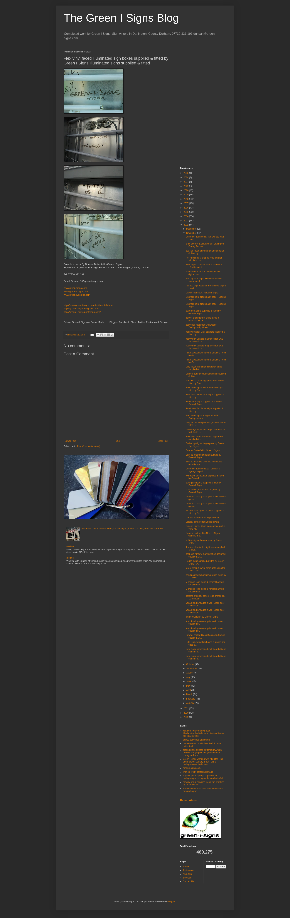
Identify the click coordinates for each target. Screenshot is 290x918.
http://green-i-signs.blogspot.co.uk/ (82, 308)
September (192, 668)
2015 (186, 212)
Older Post (163, 441)
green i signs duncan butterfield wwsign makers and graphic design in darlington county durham (202, 753)
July (188, 677)
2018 (186, 199)
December (191, 229)
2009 (186, 717)
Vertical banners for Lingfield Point (202, 517)
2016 (186, 207)
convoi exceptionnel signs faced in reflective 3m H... (202, 319)
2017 (186, 203)
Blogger (171, 901)
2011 (186, 708)
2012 (186, 225)
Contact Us (188, 881)
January (190, 703)
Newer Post (70, 441)
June (189, 681)
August (190, 672)
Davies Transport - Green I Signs (202, 292)
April (188, 690)
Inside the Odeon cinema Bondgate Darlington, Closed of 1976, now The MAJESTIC (123, 528)
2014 (186, 216)
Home (117, 441)
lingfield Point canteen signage (198, 772)
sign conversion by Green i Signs (202, 617)
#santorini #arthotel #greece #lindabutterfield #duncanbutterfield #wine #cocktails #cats (203, 733)
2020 (186, 190)
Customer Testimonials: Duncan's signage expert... (203, 470)
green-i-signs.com (191, 768)
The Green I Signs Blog (121, 18)
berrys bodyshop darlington (196, 739)
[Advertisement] (203, 106)
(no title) (70, 546)
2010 (186, 713)
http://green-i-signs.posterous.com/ (82, 312)
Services (187, 877)
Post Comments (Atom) (88, 446)
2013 (186, 220)
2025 (186, 173)
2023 (186, 181)
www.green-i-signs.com (76, 291)
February (191, 699)
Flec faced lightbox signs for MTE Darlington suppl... (202, 416)
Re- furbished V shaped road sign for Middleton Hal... (204, 259)
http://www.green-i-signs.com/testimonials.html (88, 305)
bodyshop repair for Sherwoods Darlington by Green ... (201, 326)
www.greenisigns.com (75, 288)
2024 (186, 177)
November (191, 233)
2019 (186, 194)
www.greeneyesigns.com (77, 294)
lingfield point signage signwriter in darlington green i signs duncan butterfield (203, 776)
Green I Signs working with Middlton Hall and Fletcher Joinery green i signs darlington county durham (203, 762)
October (190, 664)
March (189, 694)
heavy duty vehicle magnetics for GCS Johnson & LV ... (204, 340)
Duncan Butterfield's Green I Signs (203, 450)
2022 (186, 186)
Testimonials (189, 870)
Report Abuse (188, 800)
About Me (187, 874)
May (188, 686)
